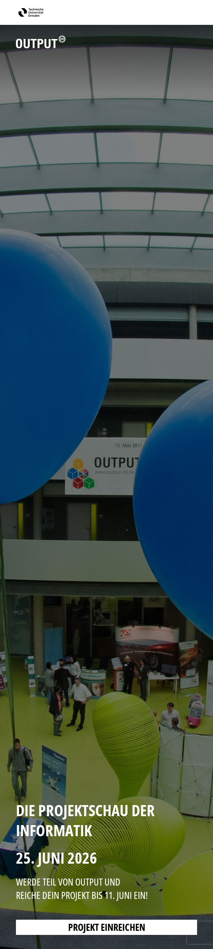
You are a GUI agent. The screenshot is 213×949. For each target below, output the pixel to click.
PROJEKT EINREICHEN (106, 927)
